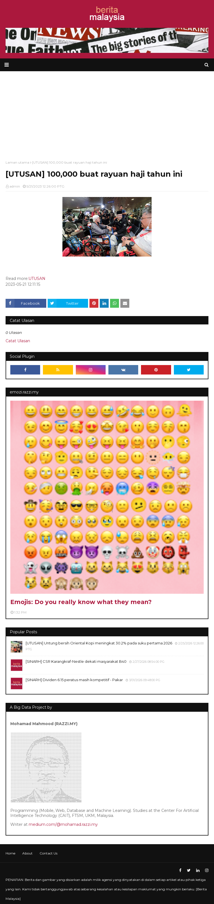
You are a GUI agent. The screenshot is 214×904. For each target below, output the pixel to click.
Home (10, 853)
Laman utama (17, 162)
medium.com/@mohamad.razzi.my (63, 824)
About (27, 853)
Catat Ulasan (18, 340)
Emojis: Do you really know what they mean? (81, 601)
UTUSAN (36, 278)
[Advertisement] (107, 113)
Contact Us (48, 853)
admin (14, 186)
